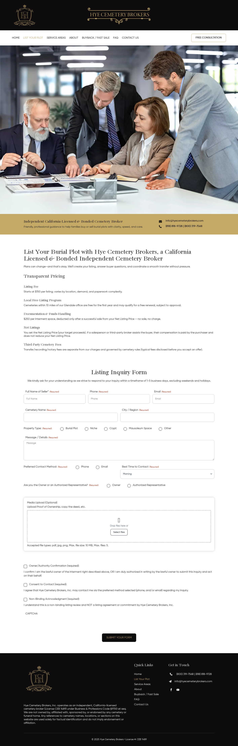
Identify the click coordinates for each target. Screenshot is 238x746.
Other (167, 428)
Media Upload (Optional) (42, 502)
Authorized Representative (149, 485)
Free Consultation (209, 37)
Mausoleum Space (140, 428)
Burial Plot (72, 428)
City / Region (135, 410)
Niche (93, 428)
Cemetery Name (40, 410)
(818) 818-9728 (204, 674)
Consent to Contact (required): (48, 584)
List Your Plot (33, 38)
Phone (99, 391)
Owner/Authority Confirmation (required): (54, 566)
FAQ (115, 38)
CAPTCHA (31, 613)
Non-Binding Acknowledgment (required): (54, 599)
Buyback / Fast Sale (95, 38)
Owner (116, 485)
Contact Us (130, 38)
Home (16, 38)
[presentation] (49, 622)
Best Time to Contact (140, 467)
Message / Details (41, 437)
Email (162, 391)
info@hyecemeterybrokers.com (184, 221)
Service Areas (56, 38)
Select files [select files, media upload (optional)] (119, 532)
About (73, 38)
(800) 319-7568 (193, 226)
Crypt (113, 428)
